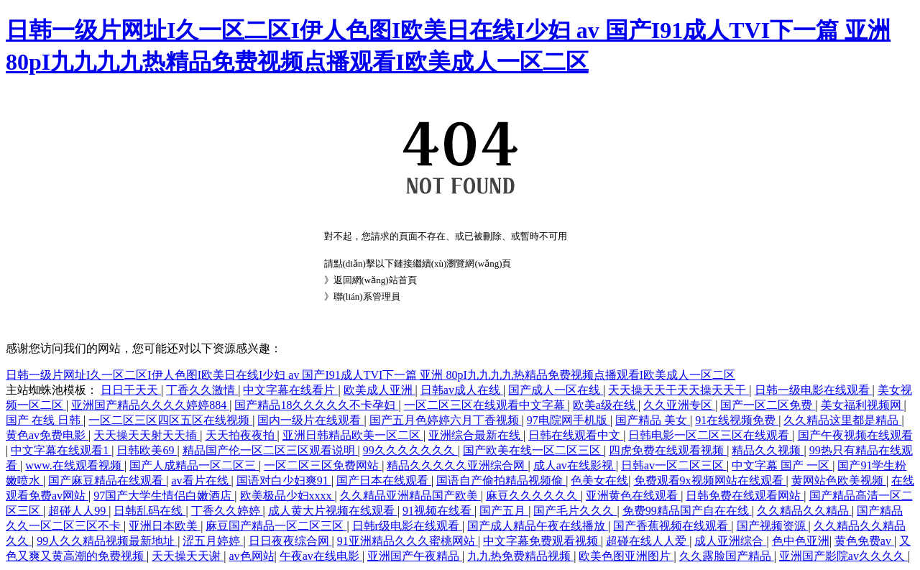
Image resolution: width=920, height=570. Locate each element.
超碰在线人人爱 (647, 541)
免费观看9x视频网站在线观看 (710, 480)
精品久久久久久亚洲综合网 (457, 465)
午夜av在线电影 (321, 556)
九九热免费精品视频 (520, 556)
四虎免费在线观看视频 (668, 450)
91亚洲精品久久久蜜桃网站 (407, 541)
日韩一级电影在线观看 (814, 390)
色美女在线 (599, 480)
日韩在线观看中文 (575, 435)
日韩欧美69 (146, 450)
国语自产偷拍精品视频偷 (501, 480)
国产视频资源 (773, 526)
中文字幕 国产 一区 (782, 465)
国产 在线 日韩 (44, 420)
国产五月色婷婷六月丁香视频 (445, 420)
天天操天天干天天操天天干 (678, 390)
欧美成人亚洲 (379, 390)
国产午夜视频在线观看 (855, 435)
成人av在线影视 (574, 465)
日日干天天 (131, 390)
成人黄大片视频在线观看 (332, 511)
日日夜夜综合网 (290, 541)
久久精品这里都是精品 (842, 420)
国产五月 (503, 511)
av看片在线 (201, 480)
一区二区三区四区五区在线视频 (170, 420)
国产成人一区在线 (555, 390)
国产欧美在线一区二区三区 (533, 450)
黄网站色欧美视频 (838, 480)
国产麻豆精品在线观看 (107, 480)
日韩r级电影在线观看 (407, 526)
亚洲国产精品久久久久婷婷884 (150, 405)
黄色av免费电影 (47, 435)
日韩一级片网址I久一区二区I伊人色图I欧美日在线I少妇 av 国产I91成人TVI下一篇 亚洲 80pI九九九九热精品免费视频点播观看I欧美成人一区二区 (370, 375)
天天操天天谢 (188, 556)
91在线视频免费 (736, 420)
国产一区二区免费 (767, 405)
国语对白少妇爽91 (283, 480)
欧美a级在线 (605, 405)
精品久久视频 (768, 450)
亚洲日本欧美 (165, 526)
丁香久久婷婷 (227, 511)
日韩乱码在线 (149, 511)
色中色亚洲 (800, 541)
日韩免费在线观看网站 (745, 495)
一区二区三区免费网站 (323, 465)
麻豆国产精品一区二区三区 (276, 526)
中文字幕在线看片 (290, 390)
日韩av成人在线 (461, 390)
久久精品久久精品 (804, 511)
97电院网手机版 (568, 420)
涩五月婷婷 (213, 541)
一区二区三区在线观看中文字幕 (486, 405)
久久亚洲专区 (679, 405)
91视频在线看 (438, 511)
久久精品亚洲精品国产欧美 (410, 495)
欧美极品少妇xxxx (287, 495)
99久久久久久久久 (410, 450)
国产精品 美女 (652, 420)
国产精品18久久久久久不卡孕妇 (316, 405)
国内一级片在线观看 (310, 420)
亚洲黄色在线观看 (633, 495)
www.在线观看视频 (74, 465)
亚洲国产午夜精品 (414, 556)
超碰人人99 (78, 511)
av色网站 (251, 556)
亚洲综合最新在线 (475, 435)
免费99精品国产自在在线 (687, 511)
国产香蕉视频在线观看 (672, 526)
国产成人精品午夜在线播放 (537, 526)
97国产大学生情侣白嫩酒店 (163, 495)
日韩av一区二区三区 (674, 465)
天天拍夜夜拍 (241, 435)
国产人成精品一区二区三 (194, 465)
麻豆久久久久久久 (533, 495)
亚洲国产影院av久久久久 (843, 556)
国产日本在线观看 (383, 480)
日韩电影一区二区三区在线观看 (710, 435)
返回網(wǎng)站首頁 (375, 280)
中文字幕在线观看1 (61, 450)
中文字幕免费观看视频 (542, 541)
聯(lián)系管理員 (367, 296)
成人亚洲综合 (730, 541)
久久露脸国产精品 (726, 556)
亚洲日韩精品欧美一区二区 (352, 435)
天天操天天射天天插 (146, 435)
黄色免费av (864, 541)
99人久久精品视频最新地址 (107, 541)
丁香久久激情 (202, 390)
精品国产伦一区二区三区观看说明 (270, 450)
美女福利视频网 (862, 405)
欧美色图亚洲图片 (626, 556)
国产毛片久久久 (575, 511)
